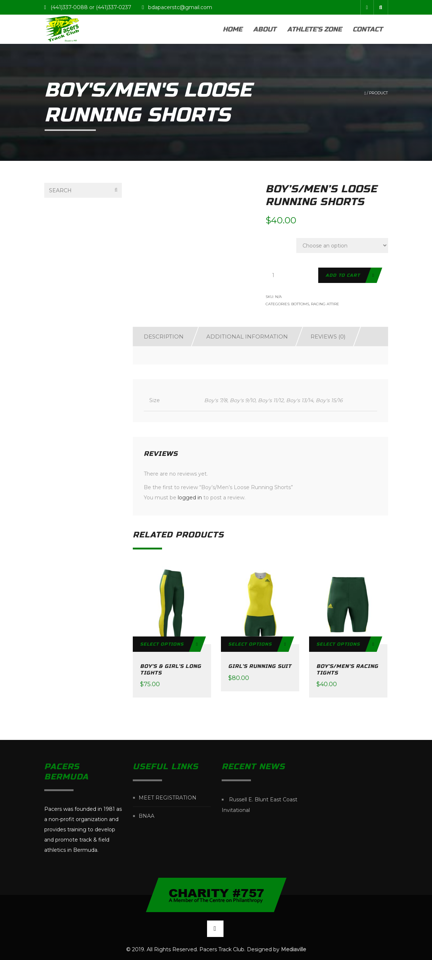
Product (378, 93)
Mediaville (293, 949)
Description (164, 336)
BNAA (146, 816)
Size (275, 241)
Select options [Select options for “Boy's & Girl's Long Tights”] (162, 644)
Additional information (247, 336)
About (264, 29)
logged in (190, 497)
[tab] (160, 336)
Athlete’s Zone (314, 29)
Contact (368, 29)
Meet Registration (167, 797)
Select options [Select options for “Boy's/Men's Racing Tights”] (338, 644)
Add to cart (343, 275)
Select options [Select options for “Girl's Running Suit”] (250, 644)
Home (232, 29)
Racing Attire (325, 304)
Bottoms (300, 304)
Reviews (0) (328, 336)
